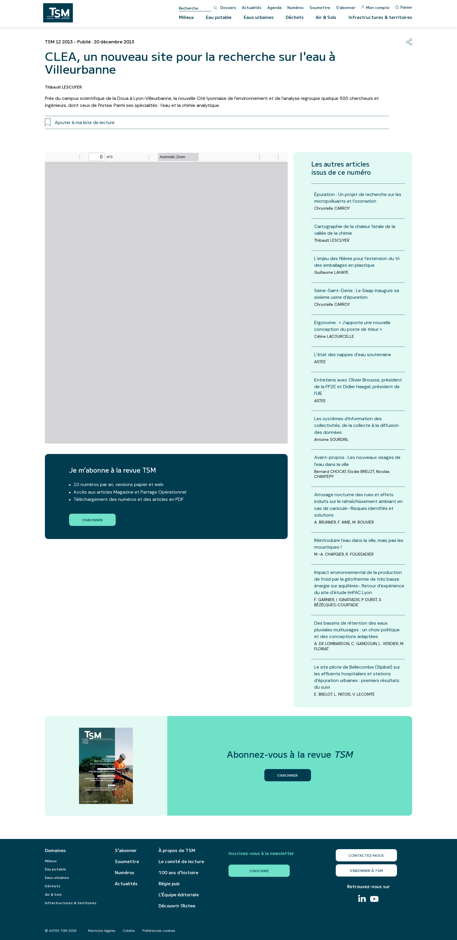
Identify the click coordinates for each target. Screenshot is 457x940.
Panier (403, 7)
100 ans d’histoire (178, 872)
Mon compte (375, 7)
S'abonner (92, 519)
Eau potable (218, 17)
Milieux (186, 17)
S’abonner (345, 7)
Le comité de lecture (181, 861)
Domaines (55, 850)
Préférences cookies (158, 930)
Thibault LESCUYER (63, 87)
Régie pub (169, 883)
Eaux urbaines (259, 17)
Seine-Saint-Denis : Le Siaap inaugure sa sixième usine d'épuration (356, 293)
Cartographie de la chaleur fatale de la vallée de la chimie (354, 229)
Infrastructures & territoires (380, 17)
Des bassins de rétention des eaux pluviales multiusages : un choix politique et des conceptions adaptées (357, 629)
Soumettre (320, 7)
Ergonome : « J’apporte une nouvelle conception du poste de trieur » (352, 325)
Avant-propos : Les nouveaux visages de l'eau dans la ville (357, 460)
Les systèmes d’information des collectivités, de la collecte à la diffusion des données (356, 425)
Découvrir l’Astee (177, 905)
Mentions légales (101, 930)
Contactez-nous (366, 855)
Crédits (129, 930)
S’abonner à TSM (366, 870)
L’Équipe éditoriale (179, 894)
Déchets (295, 17)
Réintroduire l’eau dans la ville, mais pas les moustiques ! (358, 543)
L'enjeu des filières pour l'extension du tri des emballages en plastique (357, 261)
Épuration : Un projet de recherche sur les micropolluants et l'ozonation (357, 197)
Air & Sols (326, 17)
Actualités (251, 7)
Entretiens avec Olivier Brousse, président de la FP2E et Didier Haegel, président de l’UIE (358, 386)
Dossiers (228, 7)
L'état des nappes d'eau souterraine (352, 354)
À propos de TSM (177, 850)
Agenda (274, 7)
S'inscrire (259, 870)
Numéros (295, 7)
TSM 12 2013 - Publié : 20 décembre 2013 (89, 42)
